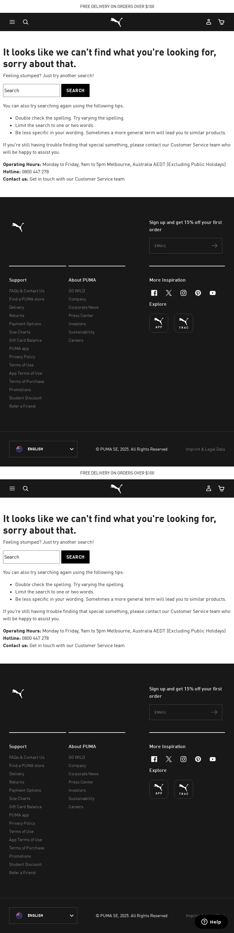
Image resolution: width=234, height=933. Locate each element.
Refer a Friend (22, 406)
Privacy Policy (22, 356)
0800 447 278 (35, 171)
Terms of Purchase (26, 381)
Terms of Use (21, 364)
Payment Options (25, 323)
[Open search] (25, 22)
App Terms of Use (25, 373)
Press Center (81, 315)
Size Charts (19, 331)
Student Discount (25, 397)
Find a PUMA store (26, 298)
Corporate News (84, 307)
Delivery (16, 307)
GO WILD (77, 290)
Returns (16, 315)
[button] (13, 22)
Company (77, 298)
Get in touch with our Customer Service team (76, 179)
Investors (77, 323)
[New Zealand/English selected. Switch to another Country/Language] (43, 449)
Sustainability (81, 331)
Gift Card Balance (25, 340)
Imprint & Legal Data (205, 449)
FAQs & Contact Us (26, 290)
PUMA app (19, 348)
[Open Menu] (13, 22)
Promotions (20, 389)
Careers (76, 340)
